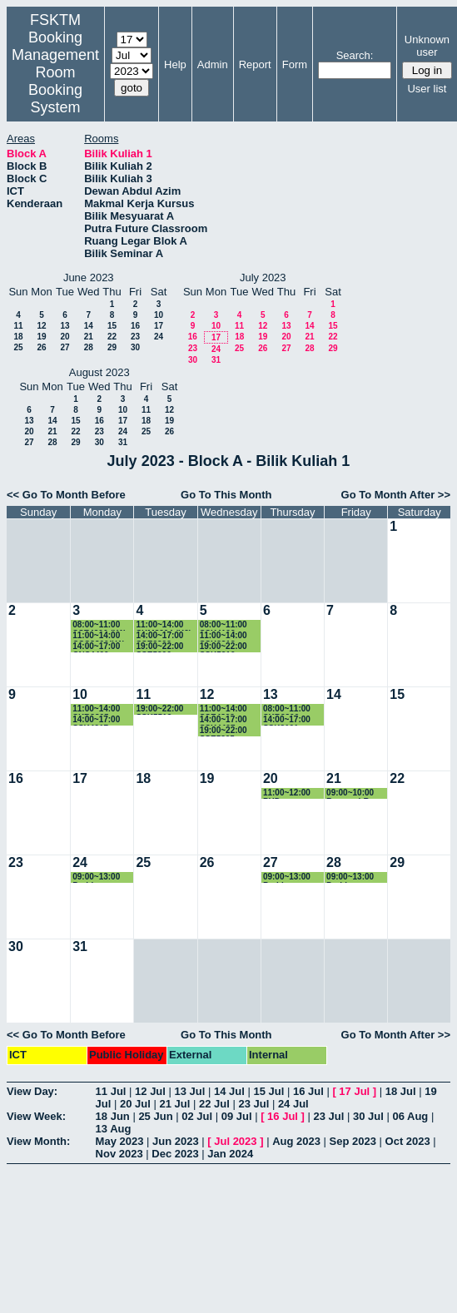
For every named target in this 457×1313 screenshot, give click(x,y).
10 (158, 315)
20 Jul (135, 1103)
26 (41, 347)
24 (158, 336)
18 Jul (400, 1091)
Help (175, 64)
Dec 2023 (175, 1153)
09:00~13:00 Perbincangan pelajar (99, 877)
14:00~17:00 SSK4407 (223, 720)
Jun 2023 (175, 1141)
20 (64, 336)
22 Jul (214, 1103)
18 (17, 336)
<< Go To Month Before (66, 494)
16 (135, 325)
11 (17, 325)
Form (294, 64)
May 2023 (120, 1141)
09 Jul (236, 1116)
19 (41, 336)
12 (41, 325)
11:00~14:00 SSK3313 (223, 636)
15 (112, 325)
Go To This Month (226, 494)
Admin (212, 64)
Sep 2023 (353, 1141)
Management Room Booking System (55, 81)
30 (135, 347)
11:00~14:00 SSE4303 (223, 709)
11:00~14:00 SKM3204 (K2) (163, 625)
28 (88, 347)
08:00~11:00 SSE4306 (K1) (99, 625)
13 (64, 325)
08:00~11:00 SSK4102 (223, 625)
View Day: (32, 1091)
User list (426, 88)
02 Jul (196, 1116)
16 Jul (308, 1091)
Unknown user (427, 45)
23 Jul (253, 1103)
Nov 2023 (119, 1153)
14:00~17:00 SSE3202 (159, 636)
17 (158, 325)
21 (88, 336)
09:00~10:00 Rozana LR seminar (350, 793)
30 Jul (368, 1116)
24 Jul (293, 1103)
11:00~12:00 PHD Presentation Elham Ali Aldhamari (288, 793)
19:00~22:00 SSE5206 (159, 647)
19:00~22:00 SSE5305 (223, 731)
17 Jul (354, 1091)
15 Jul (268, 1091)
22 (112, 336)
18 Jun (113, 1116)
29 (112, 347)
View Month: (38, 1141)
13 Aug (114, 1128)
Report (255, 64)
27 (64, 347)
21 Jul (174, 1103)
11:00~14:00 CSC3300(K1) (98, 636)
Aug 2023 (296, 1141)
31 (216, 359)
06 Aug (410, 1116)
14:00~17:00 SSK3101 (286, 720)
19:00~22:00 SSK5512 (159, 709)
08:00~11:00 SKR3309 (286, 709)
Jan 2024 (230, 1153)
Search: (355, 55)
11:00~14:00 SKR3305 (96, 709)
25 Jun (155, 1116)
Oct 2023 (407, 1141)
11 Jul (111, 1091)
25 (17, 347)
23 (135, 336)
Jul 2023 (235, 1141)
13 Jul (190, 1091)
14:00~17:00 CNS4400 (96, 647)
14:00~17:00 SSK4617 (96, 720)
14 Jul (229, 1091)
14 (88, 325)
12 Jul (150, 1091)
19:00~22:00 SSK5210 (223, 647)
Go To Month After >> (395, 494)
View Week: (36, 1116)
